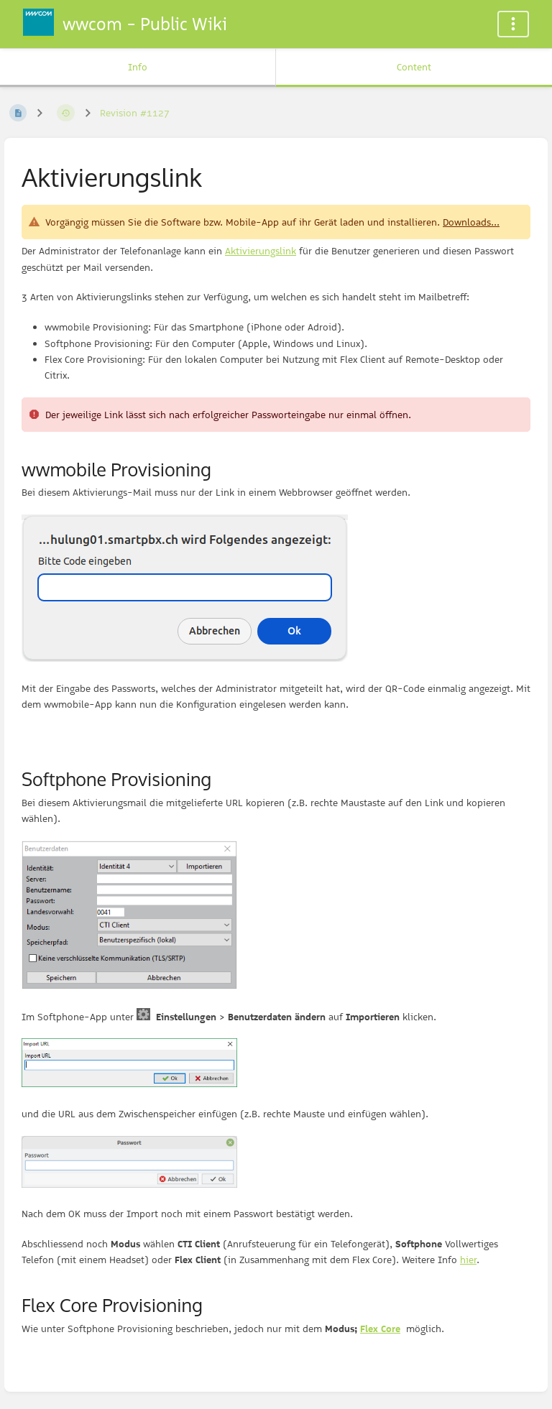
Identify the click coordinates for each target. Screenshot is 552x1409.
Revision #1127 (135, 112)
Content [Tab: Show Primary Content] (414, 66)
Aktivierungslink (260, 250)
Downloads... (471, 222)
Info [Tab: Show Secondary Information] (137, 66)
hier (468, 1259)
